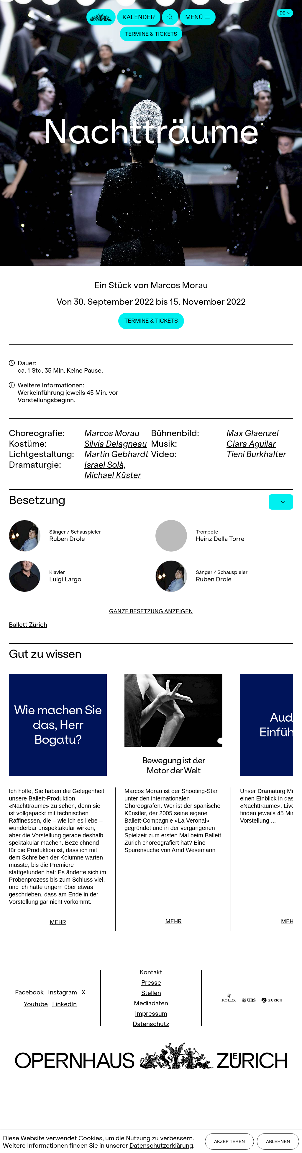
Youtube (36, 1004)
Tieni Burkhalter (256, 454)
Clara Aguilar (251, 443)
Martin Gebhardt (116, 454)
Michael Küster (113, 474)
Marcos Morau (112, 433)
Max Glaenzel (252, 433)
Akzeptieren (229, 1141)
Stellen (151, 992)
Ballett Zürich (28, 623)
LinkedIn (64, 1004)
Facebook (29, 992)
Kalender (138, 17)
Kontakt (151, 972)
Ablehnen (278, 1141)
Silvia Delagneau (116, 443)
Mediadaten (151, 1003)
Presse (151, 982)
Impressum (151, 1013)
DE (285, 13)
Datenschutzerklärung (161, 1145)
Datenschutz (151, 1023)
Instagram (62, 992)
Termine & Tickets (151, 34)
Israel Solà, (105, 464)
